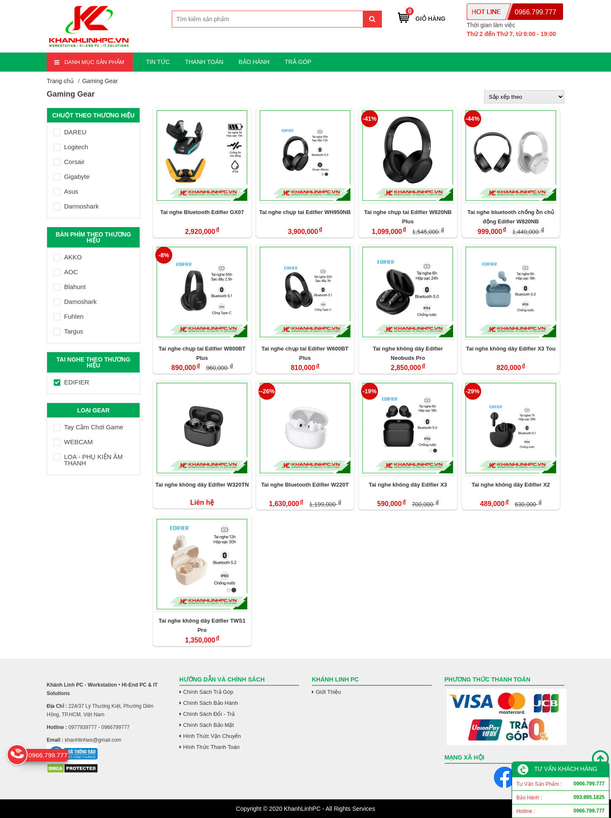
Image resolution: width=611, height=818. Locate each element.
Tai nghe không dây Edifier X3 (408, 484)
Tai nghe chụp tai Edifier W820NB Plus (407, 217)
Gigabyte (71, 176)
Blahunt (69, 287)
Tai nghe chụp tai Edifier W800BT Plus (202, 353)
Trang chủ (60, 81)
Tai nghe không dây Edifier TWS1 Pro (202, 625)
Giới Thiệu (328, 692)
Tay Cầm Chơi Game (88, 427)
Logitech (70, 147)
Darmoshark (76, 206)
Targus (68, 331)
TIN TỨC (158, 61)
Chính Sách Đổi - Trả (209, 714)
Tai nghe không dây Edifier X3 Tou (510, 348)
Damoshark (75, 301)
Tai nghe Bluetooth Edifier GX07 (202, 212)
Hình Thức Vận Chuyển (212, 736)
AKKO (67, 257)
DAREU (70, 132)
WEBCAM (73, 442)
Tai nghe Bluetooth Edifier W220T (305, 484)
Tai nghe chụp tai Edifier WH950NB (305, 212)
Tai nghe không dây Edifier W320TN (202, 484)
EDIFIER (71, 382)
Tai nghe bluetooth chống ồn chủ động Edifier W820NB (511, 217)
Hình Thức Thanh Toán (211, 747)
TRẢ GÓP (298, 61)
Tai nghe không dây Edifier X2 (510, 484)
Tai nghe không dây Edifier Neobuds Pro (408, 353)
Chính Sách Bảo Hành (210, 703)
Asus (65, 191)
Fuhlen (68, 316)
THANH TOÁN (204, 61)
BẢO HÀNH (253, 61)
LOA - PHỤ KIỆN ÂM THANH (88, 460)
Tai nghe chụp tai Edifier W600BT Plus (304, 353)
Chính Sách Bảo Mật (208, 725)
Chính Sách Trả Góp (208, 692)
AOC (65, 272)
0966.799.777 (535, 12)
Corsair (68, 162)
